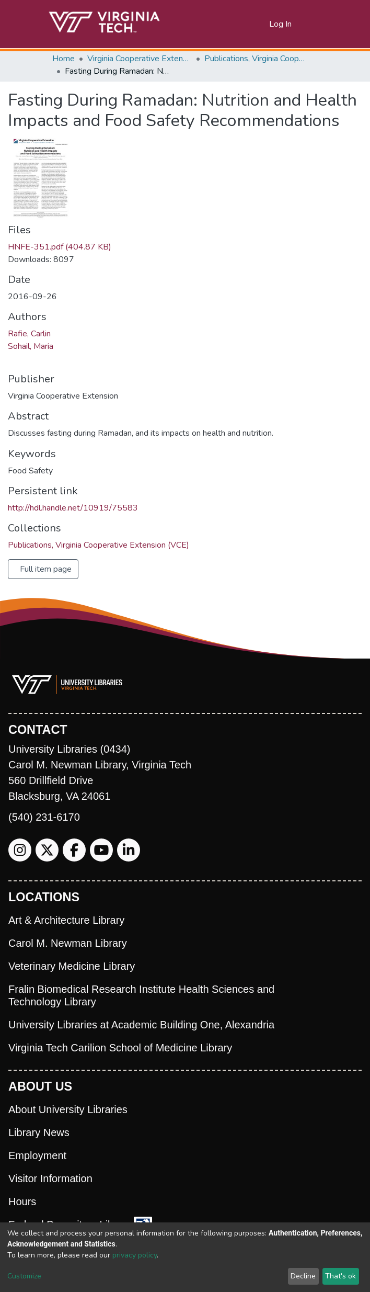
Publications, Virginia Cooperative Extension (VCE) (256, 58)
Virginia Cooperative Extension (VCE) (139, 58)
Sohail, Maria (30, 346)
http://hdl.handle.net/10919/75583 (73, 508)
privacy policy (134, 1255)
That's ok (340, 1276)
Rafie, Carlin (29, 333)
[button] (261, 24)
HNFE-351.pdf (59, 247)
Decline (303, 1276)
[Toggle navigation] (311, 24)
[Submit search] (248, 24)
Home (63, 58)
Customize (24, 1276)
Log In (281, 24)
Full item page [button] (46, 569)
